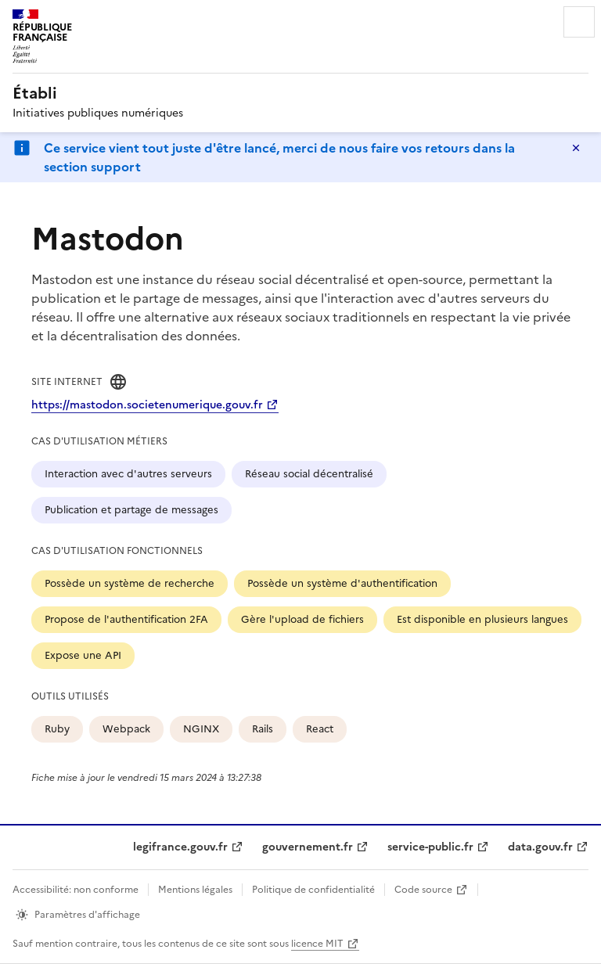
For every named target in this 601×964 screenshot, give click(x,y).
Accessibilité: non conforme (76, 890)
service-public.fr (430, 847)
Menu (579, 22)
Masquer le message (575, 147)
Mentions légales (195, 890)
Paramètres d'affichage (87, 915)
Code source (423, 890)
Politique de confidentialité (313, 890)
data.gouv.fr (540, 847)
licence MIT (317, 944)
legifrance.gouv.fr (180, 847)
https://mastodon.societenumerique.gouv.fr (147, 405)
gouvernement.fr (307, 847)
